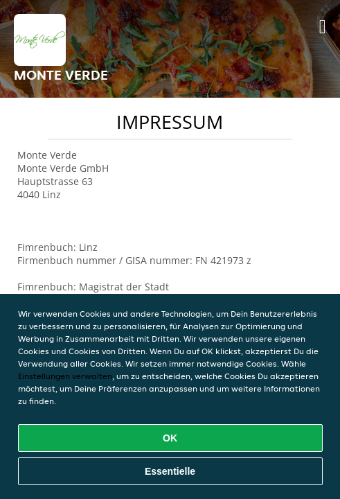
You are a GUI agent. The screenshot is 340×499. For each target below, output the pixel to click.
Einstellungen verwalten (65, 376)
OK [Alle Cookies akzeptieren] (170, 438)
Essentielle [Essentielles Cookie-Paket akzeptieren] (170, 471)
